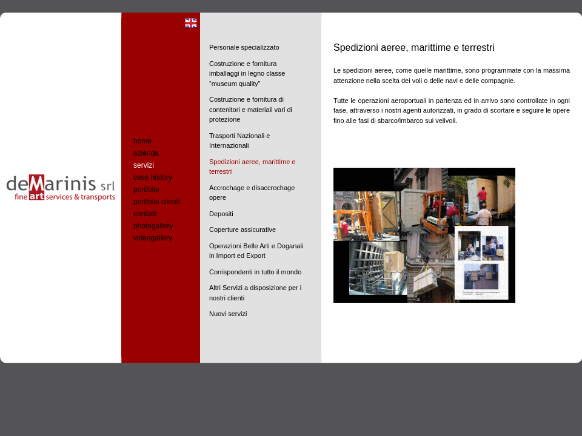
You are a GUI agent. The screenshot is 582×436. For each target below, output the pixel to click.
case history (152, 177)
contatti (145, 214)
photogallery (153, 226)
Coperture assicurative (242, 229)
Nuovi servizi (228, 313)
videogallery (152, 238)
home (142, 141)
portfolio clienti (156, 201)
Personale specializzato (244, 47)
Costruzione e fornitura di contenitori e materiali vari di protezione (250, 109)
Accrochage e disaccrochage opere (252, 193)
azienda (146, 153)
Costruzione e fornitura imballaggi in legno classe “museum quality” (247, 73)
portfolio (146, 189)
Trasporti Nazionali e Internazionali (239, 141)
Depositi (221, 213)
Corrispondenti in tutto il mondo (255, 272)
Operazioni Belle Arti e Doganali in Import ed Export (256, 251)
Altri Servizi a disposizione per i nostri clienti (255, 293)
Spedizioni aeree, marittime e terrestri (252, 167)
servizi (143, 165)
